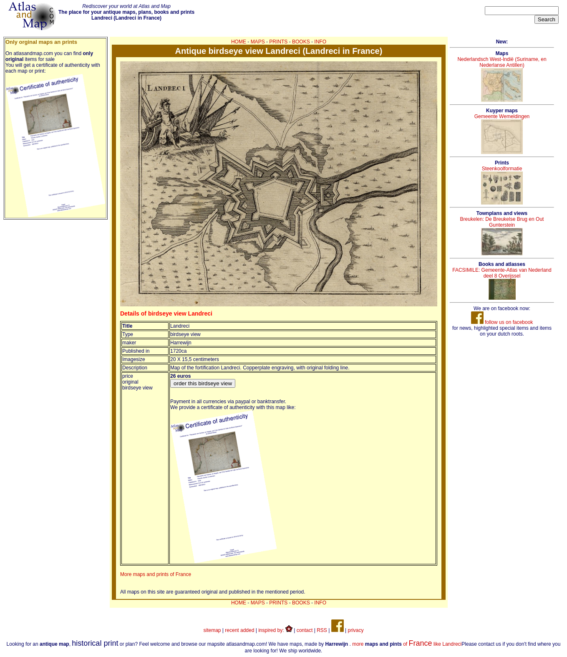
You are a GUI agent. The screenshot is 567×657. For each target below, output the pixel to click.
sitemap (212, 630)
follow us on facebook (502, 322)
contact (305, 630)
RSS (322, 630)
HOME (238, 42)
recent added (239, 630)
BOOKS (301, 42)
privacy (355, 630)
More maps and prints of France (155, 574)
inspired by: (275, 630)
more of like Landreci (406, 644)
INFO (320, 42)
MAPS (258, 42)
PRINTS (278, 42)
